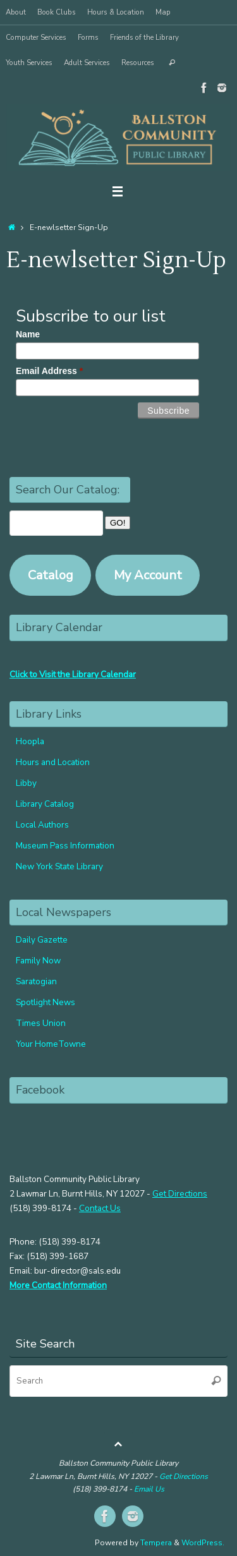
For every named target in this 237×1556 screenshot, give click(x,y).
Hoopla (30, 741)
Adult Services (87, 62)
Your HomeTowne (51, 1044)
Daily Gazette (42, 940)
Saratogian (36, 981)
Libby (26, 783)
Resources (137, 62)
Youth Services (29, 62)
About (16, 12)
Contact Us (100, 1208)
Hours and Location (53, 762)
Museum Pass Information (65, 846)
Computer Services (36, 37)
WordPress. (202, 1543)
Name (28, 334)
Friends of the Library (144, 37)
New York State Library (59, 866)
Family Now (38, 961)
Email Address (49, 371)
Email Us (149, 1489)
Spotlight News (45, 1002)
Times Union (41, 1023)
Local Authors (42, 825)
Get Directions (179, 1194)
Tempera (156, 1543)
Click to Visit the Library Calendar (72, 674)
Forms (88, 37)
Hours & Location (115, 12)
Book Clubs (56, 12)
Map (163, 12)
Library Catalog (45, 804)
